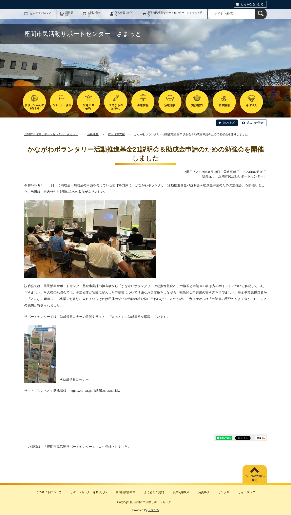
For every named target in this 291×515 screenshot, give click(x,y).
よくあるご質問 (154, 492)
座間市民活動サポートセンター (241, 176)
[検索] (261, 14)
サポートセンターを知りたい (88, 492)
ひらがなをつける (252, 4)
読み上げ (229, 122)
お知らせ (34, 107)
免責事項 (204, 492)
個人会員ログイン (124, 14)
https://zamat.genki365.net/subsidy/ (95, 390)
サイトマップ (246, 492)
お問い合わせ (94, 14)
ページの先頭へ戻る (255, 478)
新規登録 (69, 14)
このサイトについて (40, 14)
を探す (88, 107)
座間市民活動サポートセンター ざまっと (51, 134)
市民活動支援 (116, 134)
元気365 (153, 510)
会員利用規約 (181, 492)
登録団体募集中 (125, 492)
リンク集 (224, 492)
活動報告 (93, 134)
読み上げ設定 (255, 122)
